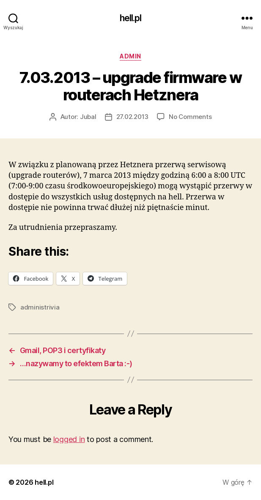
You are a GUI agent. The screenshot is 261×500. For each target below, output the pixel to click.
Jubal (88, 117)
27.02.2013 (132, 117)
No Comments (190, 117)
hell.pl (131, 18)
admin (130, 56)
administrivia (40, 307)
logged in (69, 439)
